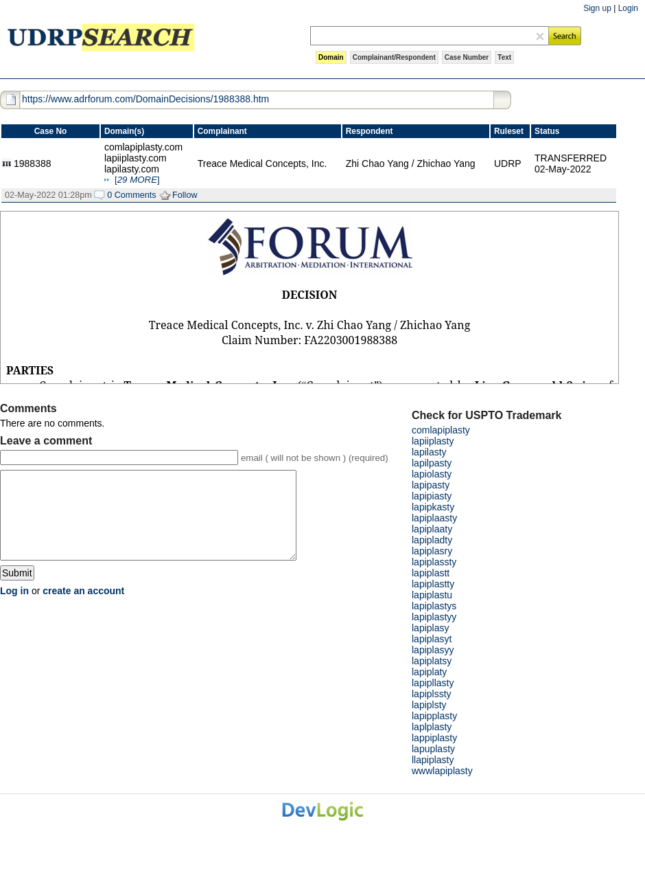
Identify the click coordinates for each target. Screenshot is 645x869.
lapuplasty (433, 748)
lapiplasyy (433, 649)
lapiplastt (430, 572)
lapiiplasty (433, 441)
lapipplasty (434, 715)
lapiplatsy (432, 660)
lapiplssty (432, 693)
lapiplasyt (432, 638)
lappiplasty (434, 737)
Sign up (597, 8)
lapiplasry (432, 550)
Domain (331, 57)
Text (504, 57)
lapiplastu (432, 594)
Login (628, 8)
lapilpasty (432, 463)
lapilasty (429, 452)
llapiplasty (433, 759)
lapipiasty (432, 495)
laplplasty (432, 726)
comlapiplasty (441, 430)
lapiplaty (429, 671)
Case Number (467, 57)
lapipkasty (433, 506)
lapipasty (430, 484)
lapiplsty (429, 704)
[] (137, 179)
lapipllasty (433, 682)
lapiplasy (430, 627)
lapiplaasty (434, 517)
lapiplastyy (434, 616)
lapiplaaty (432, 528)
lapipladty (432, 539)
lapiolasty (432, 474)
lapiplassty (434, 561)
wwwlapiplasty (442, 770)
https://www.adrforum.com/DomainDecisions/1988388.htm (145, 98)
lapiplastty (433, 583)
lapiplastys (434, 605)
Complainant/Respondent (394, 57)
